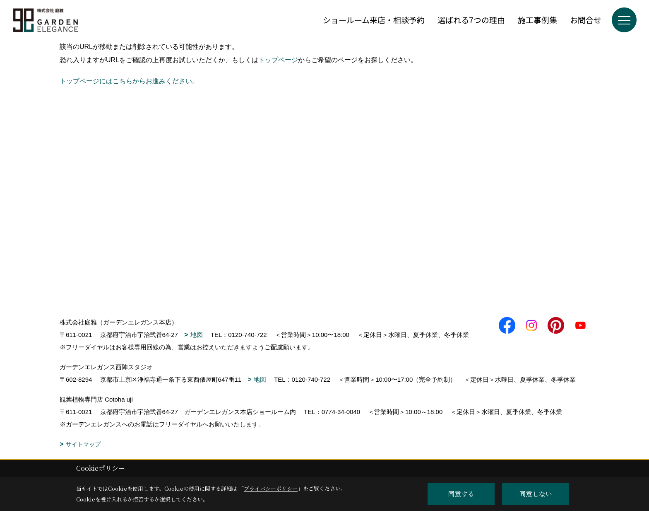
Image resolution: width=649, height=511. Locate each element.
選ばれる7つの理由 (471, 19)
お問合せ (585, 19)
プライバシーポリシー (271, 488)
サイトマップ (83, 444)
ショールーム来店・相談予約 (374, 19)
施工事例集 (537, 19)
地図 (196, 334)
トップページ (278, 59)
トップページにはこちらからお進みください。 (129, 81)
